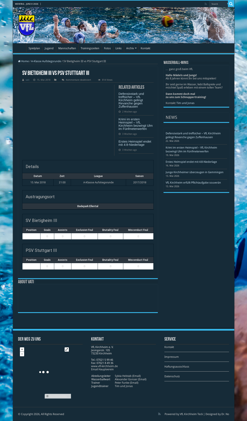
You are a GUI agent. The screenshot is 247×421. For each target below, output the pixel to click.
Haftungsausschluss (176, 366)
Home (23, 61)
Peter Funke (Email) (126, 382)
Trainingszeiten (90, 48)
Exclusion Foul (84, 230)
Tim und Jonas (185, 103)
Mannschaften (67, 48)
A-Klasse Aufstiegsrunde (46, 61)
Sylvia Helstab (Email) (128, 375)
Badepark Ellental (87, 206)
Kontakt (145, 48)
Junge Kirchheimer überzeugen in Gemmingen (194, 172)
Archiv (130, 48)
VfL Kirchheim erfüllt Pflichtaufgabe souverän (193, 182)
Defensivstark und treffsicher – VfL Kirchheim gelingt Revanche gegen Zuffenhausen (131, 100)
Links (118, 48)
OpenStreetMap (58, 396)
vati (27, 80)
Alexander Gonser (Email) (130, 379)
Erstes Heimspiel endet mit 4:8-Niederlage (135, 143)
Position (31, 230)
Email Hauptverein (102, 369)
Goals (47, 230)
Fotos (107, 48)
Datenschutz (172, 376)
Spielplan (34, 48)
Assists (62, 230)
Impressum (171, 356)
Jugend (49, 48)
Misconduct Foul (138, 230)
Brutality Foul (110, 230)
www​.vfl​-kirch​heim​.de (104, 366)
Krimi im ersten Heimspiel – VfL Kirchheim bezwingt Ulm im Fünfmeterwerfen (136, 124)
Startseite (20, 47)
